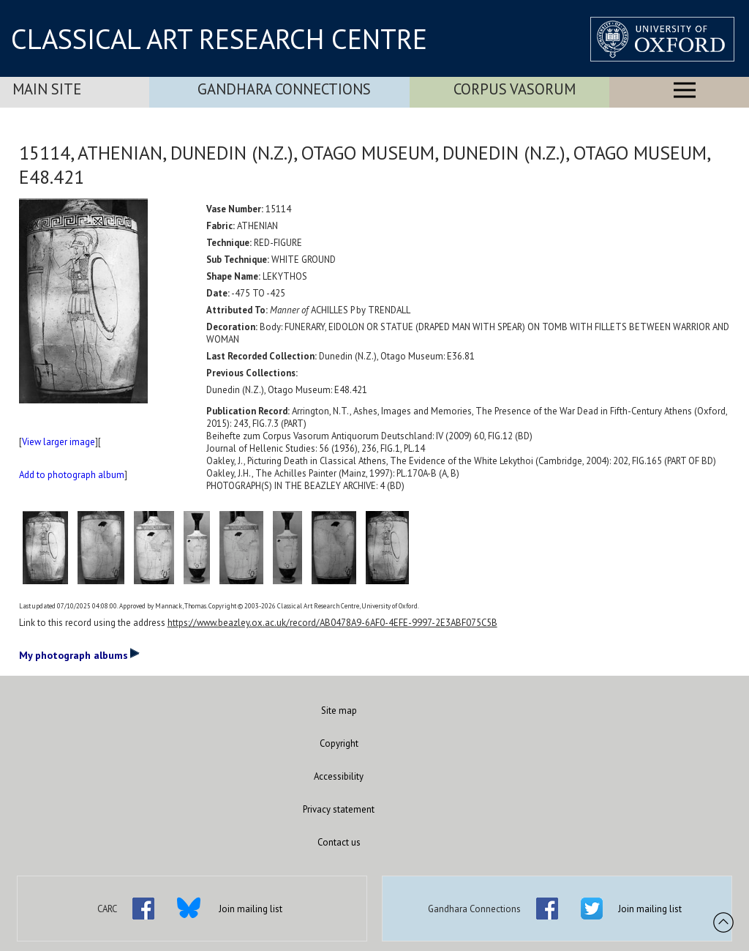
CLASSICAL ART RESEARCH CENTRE (219, 38)
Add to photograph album (71, 475)
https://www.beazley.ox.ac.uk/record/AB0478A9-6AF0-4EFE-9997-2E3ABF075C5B (332, 622)
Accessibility (339, 776)
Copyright (339, 743)
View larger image (58, 442)
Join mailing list (250, 909)
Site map (339, 710)
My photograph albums (79, 654)
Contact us (339, 842)
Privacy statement (338, 809)
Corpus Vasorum (514, 89)
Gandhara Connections (284, 89)
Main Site (46, 89)
